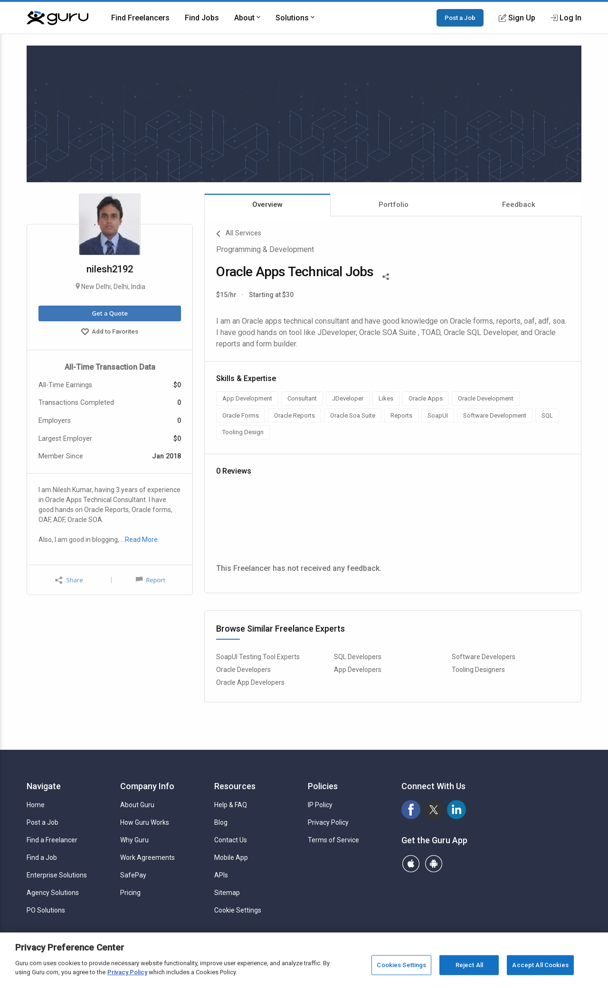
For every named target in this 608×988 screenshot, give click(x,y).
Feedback (518, 204)
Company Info (147, 786)
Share (69, 580)
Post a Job (460, 17)
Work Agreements (147, 857)
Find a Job (42, 857)
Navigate (44, 786)
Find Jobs (202, 17)
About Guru (137, 805)
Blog (221, 822)
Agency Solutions (53, 892)
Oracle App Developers (250, 682)
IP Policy (320, 805)
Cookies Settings (401, 965)
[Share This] (386, 275)
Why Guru (134, 840)
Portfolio (393, 204)
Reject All (469, 965)
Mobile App (231, 857)
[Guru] (57, 18)
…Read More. (140, 539)
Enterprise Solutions (57, 875)
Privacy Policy (328, 822)
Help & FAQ (230, 805)
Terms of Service (333, 840)
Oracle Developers (243, 669)
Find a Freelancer (52, 840)
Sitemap (227, 892)
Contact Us (230, 840)
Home (36, 805)
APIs (221, 875)
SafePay (133, 875)
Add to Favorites (109, 332)
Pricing (130, 892)
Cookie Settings (237, 910)
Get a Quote (109, 313)
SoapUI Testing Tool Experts (258, 657)
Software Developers (483, 657)
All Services (238, 234)
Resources (235, 786)
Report (150, 580)
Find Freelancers (140, 17)
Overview (267, 204)
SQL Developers (357, 657)
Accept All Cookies (540, 965)
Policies (323, 786)
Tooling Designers (478, 669)
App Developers (357, 669)
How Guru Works (144, 822)
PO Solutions (46, 910)
